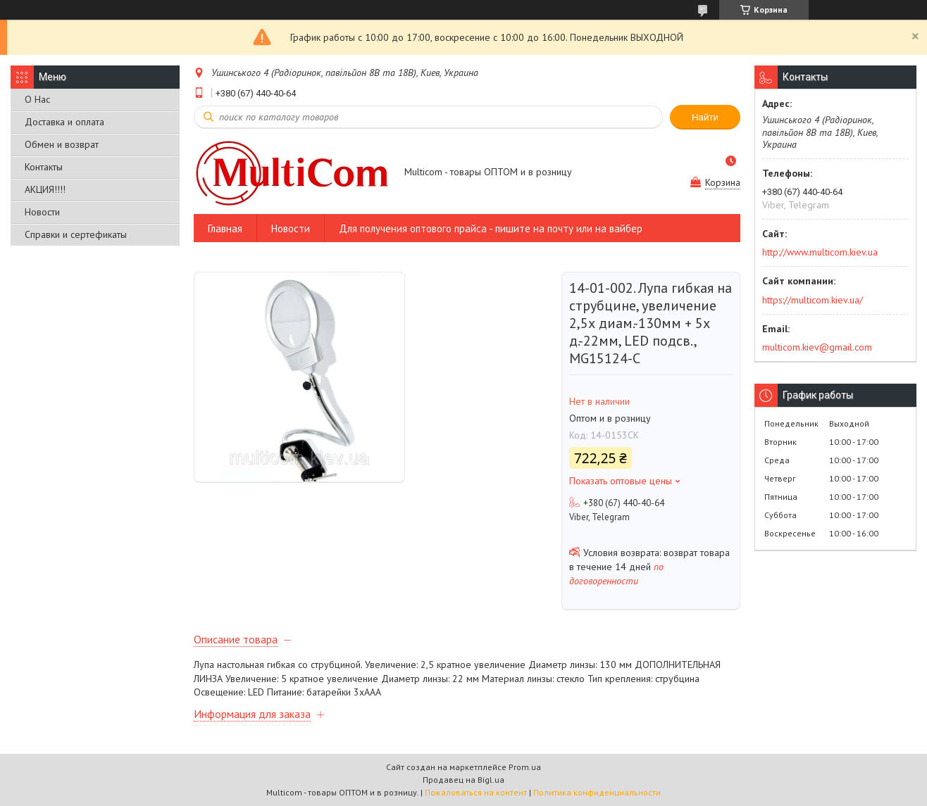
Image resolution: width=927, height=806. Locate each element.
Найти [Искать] (705, 117)
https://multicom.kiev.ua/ (812, 300)
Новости (42, 212)
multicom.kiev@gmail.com (817, 347)
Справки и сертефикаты (76, 234)
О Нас (37, 99)
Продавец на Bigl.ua (463, 779)
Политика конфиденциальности (597, 792)
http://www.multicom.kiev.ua (820, 252)
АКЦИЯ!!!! (45, 189)
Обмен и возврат (62, 144)
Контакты (44, 166)
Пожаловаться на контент (476, 792)
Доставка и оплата (64, 121)
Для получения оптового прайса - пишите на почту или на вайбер (490, 228)
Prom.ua (525, 767)
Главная (225, 228)
